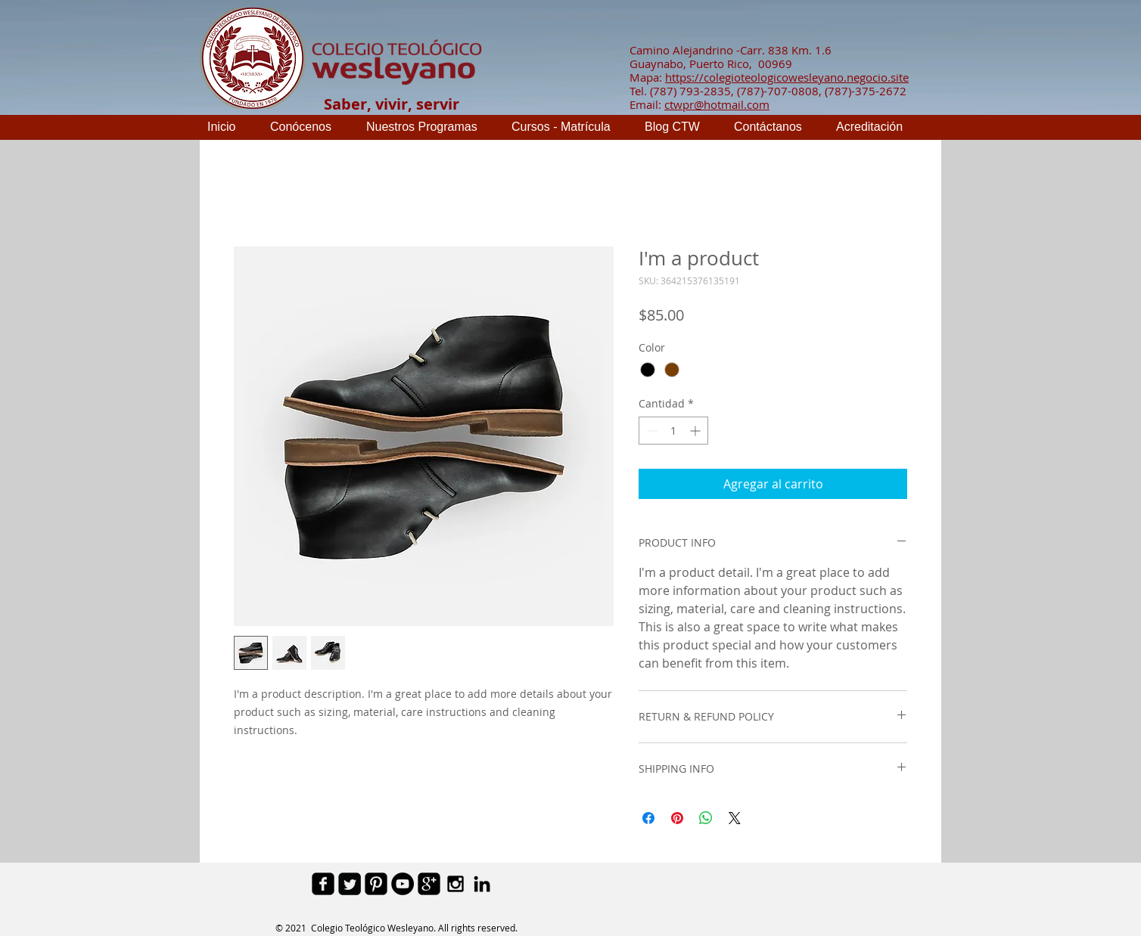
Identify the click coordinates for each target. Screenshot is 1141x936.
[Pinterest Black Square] (376, 883)
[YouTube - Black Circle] (402, 883)
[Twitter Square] (349, 883)
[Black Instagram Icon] (455, 883)
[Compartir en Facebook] (648, 818)
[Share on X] (735, 818)
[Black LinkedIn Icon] (482, 883)
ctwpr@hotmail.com (716, 104)
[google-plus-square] (429, 883)
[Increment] (696, 430)
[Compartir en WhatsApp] (706, 818)
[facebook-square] (323, 883)
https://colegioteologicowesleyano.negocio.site (787, 77)
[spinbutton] (673, 430)
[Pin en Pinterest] (677, 818)
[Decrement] (650, 430)
